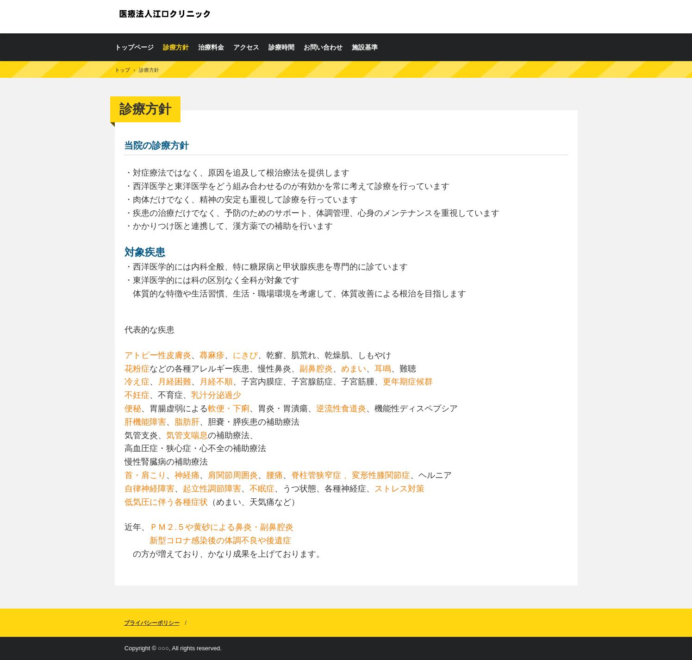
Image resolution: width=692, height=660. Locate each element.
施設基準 (365, 47)
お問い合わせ (323, 47)
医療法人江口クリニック (166, 16)
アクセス (246, 47)
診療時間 (281, 47)
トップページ (134, 47)
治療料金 (211, 47)
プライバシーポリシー (152, 623)
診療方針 (176, 47)
